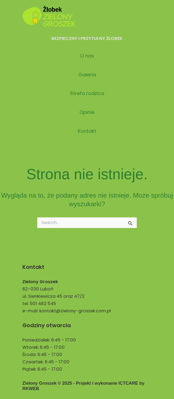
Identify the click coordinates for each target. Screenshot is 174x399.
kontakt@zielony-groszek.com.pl (75, 311)
